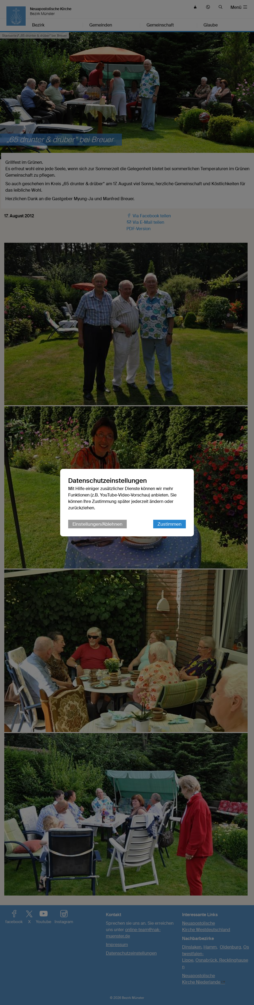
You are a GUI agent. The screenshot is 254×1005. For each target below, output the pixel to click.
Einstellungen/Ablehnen (97, 524)
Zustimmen (169, 524)
